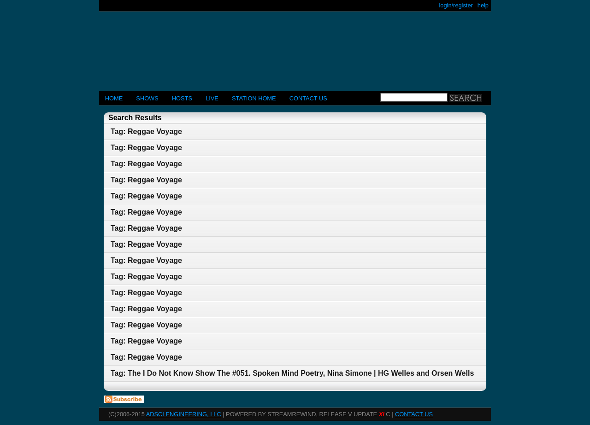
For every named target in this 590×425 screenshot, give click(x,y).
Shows (147, 98)
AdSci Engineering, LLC (183, 414)
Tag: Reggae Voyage (146, 131)
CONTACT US (308, 98)
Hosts (182, 98)
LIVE (212, 98)
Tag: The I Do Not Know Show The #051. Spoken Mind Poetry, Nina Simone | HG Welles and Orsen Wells (292, 373)
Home (114, 98)
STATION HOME (254, 98)
